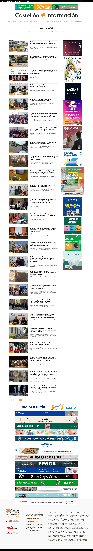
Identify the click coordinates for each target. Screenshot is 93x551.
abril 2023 (49, 519)
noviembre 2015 (62, 535)
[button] (85, 21)
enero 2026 (71, 512)
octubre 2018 (68, 528)
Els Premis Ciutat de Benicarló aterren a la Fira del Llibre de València (44, 343)
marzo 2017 (55, 532)
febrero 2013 (87, 540)
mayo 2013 (72, 540)
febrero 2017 (60, 532)
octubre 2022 (84, 519)
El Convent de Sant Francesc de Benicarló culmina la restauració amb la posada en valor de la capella (44, 158)
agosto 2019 (57, 527)
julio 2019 (62, 527)
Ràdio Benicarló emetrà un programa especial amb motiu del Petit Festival (43, 214)
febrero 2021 (70, 523)
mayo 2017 (84, 531)
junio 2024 (54, 516)
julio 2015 (86, 535)
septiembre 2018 (75, 528)
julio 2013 (62, 540)
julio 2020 (75, 524)
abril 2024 (64, 516)
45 (17, 399)
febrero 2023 (60, 519)
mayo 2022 (72, 520)
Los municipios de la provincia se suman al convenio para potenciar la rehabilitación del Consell (44, 301)
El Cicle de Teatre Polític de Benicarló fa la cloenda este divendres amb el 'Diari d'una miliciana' (43, 72)
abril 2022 (76, 520)
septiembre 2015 (75, 535)
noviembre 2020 (51, 524)
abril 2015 (59, 536)
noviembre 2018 (62, 528)
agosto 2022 (57, 520)
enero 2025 (56, 515)
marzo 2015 (64, 536)
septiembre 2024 (81, 515)
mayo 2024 (59, 516)
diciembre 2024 (61, 515)
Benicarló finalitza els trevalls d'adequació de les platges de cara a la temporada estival (43, 272)
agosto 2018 (81, 528)
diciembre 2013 (71, 539)
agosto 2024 (87, 515)
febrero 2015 (70, 536)
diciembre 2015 (56, 535)
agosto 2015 (81, 535)
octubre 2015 (68, 535)
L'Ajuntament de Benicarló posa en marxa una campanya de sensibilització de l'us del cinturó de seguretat (43, 57)
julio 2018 (86, 528)
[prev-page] (10, 400)
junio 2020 (79, 524)
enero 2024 (80, 516)
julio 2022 (62, 520)
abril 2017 (49, 532)
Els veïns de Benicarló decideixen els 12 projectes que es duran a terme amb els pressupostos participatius (43, 244)
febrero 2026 (65, 512)
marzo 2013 (82, 540)
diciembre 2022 (71, 519)
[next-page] (29, 400)
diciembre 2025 (76, 512)
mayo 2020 (84, 524)
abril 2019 (76, 527)
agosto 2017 (70, 531)
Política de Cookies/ (53, 549)
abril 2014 (49, 539)
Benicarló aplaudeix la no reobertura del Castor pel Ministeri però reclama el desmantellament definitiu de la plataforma (44, 259)
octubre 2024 (74, 515)
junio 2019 (67, 527)
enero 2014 (66, 539)
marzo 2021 (64, 523)
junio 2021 (50, 523)
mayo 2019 (72, 527)
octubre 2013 (84, 539)
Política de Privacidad (45, 549)
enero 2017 (66, 532)
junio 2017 (79, 531)
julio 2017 (75, 531)
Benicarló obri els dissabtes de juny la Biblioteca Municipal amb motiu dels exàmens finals (43, 43)
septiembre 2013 (51, 540)
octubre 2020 (57, 524)
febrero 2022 (87, 520)
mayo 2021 (55, 523)
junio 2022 (67, 520)
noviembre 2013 (78, 539)
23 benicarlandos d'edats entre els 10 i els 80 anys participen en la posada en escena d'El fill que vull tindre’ (43, 387)
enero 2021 (75, 523)
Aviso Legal (39, 549)
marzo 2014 (55, 539)
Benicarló (11, 51)
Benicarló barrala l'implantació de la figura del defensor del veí (42, 186)
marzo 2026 (60, 512)
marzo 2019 (82, 527)
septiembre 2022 (51, 520)
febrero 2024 (74, 516)
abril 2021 (59, 523)
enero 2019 (50, 528)
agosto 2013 (57, 540)
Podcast (27, 1)
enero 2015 (75, 536)
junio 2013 (67, 540)
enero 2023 (66, 519)
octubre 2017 (57, 531)
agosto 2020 (70, 524)
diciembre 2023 (86, 516)
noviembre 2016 (78, 532)
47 (23, 399)
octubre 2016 (84, 532)
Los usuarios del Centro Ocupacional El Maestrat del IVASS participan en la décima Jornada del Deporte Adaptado (43, 129)
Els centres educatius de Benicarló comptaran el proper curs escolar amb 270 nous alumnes (43, 330)
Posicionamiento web (61, 549)
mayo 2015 (55, 536)
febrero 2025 (50, 515)
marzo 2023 (55, 519)
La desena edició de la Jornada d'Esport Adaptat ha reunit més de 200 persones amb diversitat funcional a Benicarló (43, 115)
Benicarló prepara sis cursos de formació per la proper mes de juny (42, 85)
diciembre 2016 (71, 532)
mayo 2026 (50, 512)
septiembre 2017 (63, 531)
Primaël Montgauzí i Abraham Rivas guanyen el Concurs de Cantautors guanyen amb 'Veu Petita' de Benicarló (43, 315)
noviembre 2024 (68, 515)
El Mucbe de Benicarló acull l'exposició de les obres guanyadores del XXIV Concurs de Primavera (43, 287)
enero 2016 (50, 535)
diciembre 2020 (81, 523)
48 (26, 399)
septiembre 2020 (63, 524)
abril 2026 (54, 512)
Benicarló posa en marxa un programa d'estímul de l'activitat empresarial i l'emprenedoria (43, 229)
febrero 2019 (87, 527)
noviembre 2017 (51, 531)
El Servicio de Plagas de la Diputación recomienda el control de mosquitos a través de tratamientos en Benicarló (43, 172)
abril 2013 (76, 540)
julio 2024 (49, 516)
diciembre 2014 (81, 536)
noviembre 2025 (83, 512)
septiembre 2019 (51, 527)
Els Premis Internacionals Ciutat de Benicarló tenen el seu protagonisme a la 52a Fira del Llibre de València (44, 358)
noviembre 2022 (78, 519)
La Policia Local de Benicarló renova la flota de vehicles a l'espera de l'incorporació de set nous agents (43, 201)
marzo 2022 (82, 520)
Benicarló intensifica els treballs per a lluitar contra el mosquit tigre (43, 142)
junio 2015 (50, 536)
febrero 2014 (60, 539)
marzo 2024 (69, 516)
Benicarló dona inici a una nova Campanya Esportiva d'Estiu (40, 100)
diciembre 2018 (56, 528)
